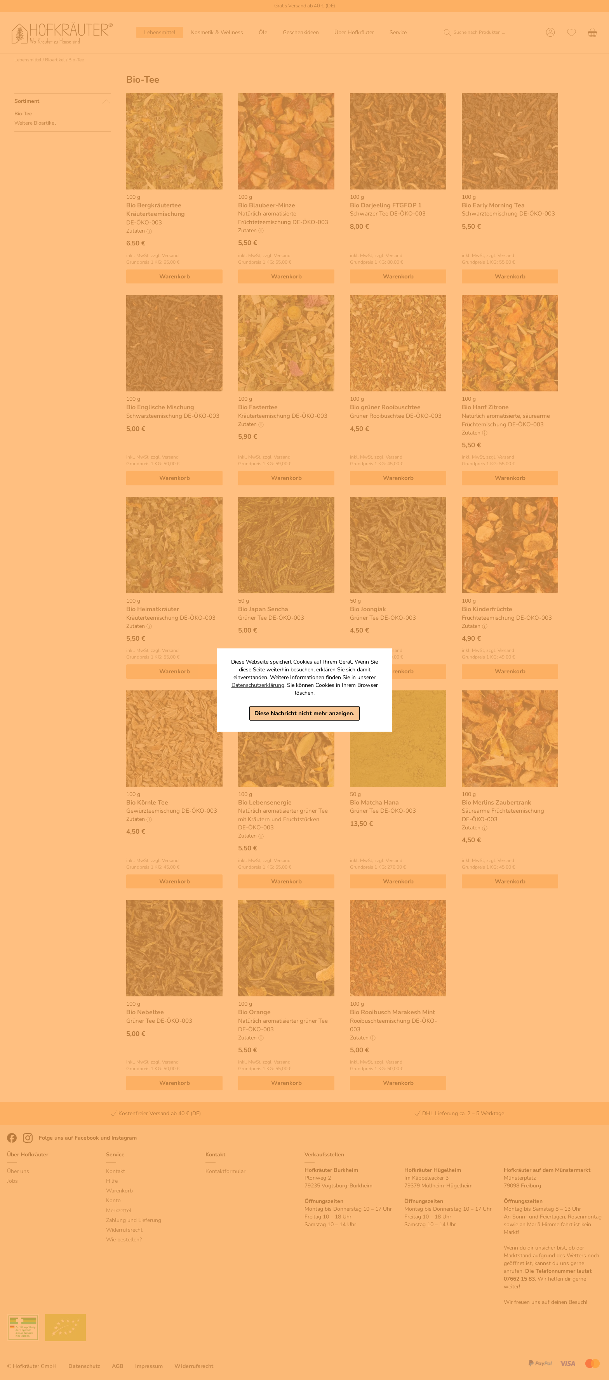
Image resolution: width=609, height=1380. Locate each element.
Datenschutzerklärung (257, 685)
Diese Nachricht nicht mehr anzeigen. (304, 713)
